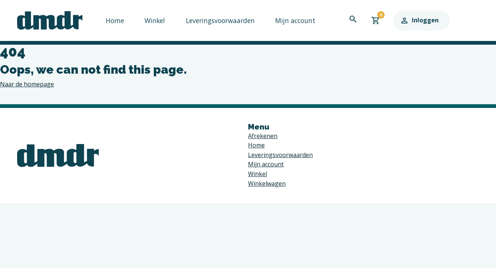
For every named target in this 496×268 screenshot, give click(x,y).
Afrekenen (262, 136)
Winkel (151, 20)
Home (113, 20)
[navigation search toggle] (378, 19)
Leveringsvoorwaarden (212, 20)
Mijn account (282, 20)
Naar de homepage (27, 84)
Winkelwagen (267, 183)
